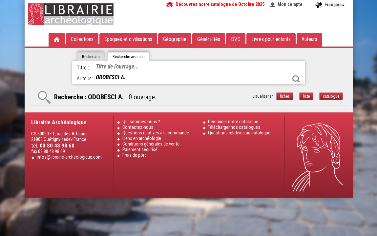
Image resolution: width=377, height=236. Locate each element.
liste (306, 96)
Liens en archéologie (141, 138)
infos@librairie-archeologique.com (69, 157)
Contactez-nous (137, 127)
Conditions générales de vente (150, 144)
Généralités (208, 39)
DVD (236, 39)
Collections (82, 39)
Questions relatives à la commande (155, 133)
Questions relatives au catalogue (239, 133)
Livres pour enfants (271, 39)
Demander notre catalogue (233, 122)
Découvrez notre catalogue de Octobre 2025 (220, 4)
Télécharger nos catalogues (234, 127)
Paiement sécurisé (139, 149)
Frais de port (134, 155)
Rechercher (296, 79)
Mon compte (290, 4)
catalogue (331, 96)
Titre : (83, 68)
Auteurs (309, 39)
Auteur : (85, 78)
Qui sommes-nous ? (141, 122)
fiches (285, 96)
